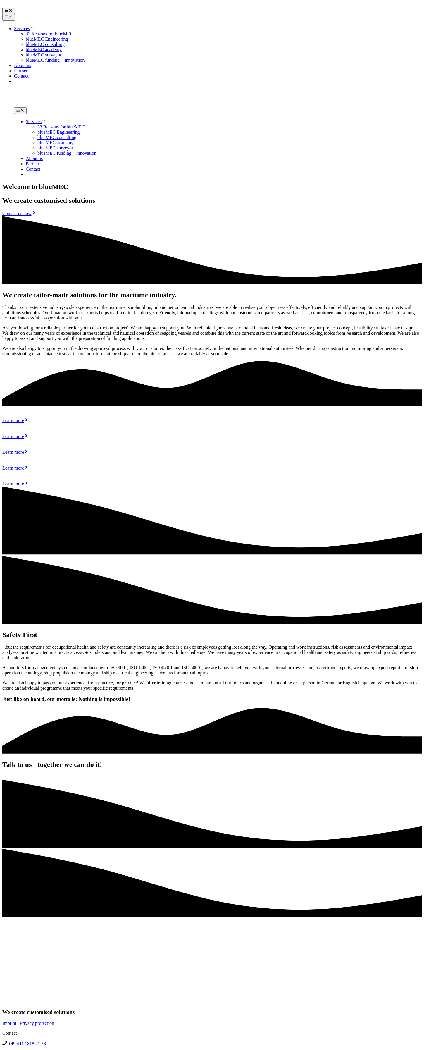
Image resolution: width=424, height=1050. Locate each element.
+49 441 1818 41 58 (27, 1043)
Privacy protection (37, 1023)
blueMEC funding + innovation (55, 60)
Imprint (9, 1023)
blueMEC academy (44, 49)
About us (22, 65)
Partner (20, 70)
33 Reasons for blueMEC (49, 33)
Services (24, 28)
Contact (21, 75)
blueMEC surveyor (43, 54)
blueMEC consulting (45, 44)
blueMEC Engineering (47, 39)
